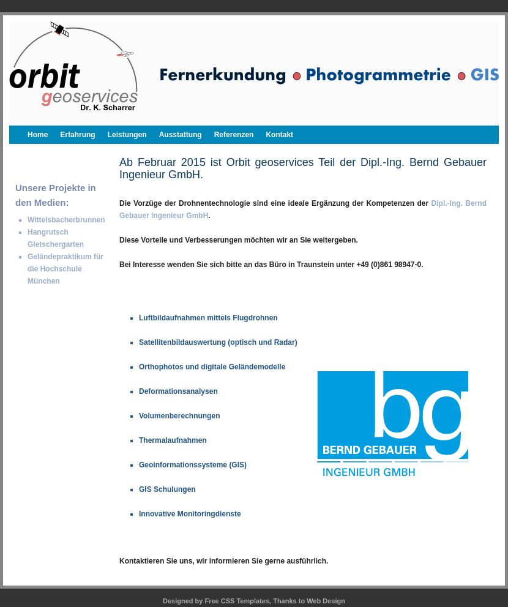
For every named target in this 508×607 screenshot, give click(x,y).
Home (38, 134)
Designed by (183, 601)
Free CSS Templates (237, 601)
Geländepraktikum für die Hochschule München (65, 268)
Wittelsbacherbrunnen (66, 220)
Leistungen (127, 134)
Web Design (326, 601)
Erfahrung (77, 134)
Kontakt (279, 134)
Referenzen (234, 134)
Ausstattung (180, 134)
